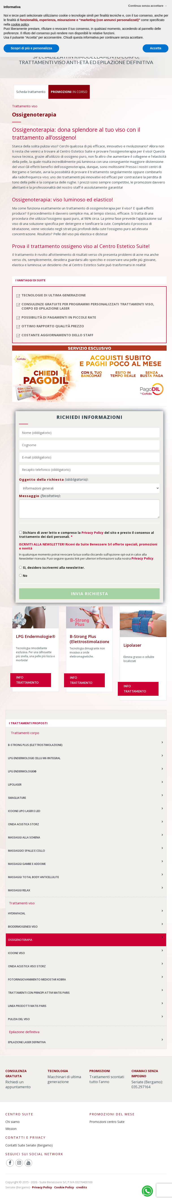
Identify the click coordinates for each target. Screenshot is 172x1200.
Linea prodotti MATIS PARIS (27, 1006)
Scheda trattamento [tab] (30, 92)
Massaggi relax (19, 890)
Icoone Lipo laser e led (24, 811)
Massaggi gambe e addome (27, 864)
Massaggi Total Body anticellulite (33, 877)
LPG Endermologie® (22, 771)
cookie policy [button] (20, 24)
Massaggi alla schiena (24, 837)
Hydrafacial (16, 913)
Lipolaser (15, 784)
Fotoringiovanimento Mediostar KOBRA (37, 979)
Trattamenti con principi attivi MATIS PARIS (39, 993)
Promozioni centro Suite (107, 1122)
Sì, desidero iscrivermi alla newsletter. (52, 567)
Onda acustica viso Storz (27, 966)
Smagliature (17, 798)
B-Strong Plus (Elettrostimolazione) (35, 745)
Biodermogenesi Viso (23, 927)
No (23, 575)
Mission (11, 1129)
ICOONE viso (16, 953)
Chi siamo (12, 1122)
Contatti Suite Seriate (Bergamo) (29, 1145)
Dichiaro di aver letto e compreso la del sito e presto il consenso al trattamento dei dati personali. (86, 534)
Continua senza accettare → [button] (147, 5)
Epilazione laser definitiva (27, 1042)
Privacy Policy (92, 532)
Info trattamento (27, 680)
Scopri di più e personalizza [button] (31, 48)
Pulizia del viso (19, 1019)
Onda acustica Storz (23, 824)
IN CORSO (69, 92)
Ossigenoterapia (20, 940)
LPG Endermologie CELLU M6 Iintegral (34, 758)
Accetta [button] (155, 48)
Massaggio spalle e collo (26, 851)
